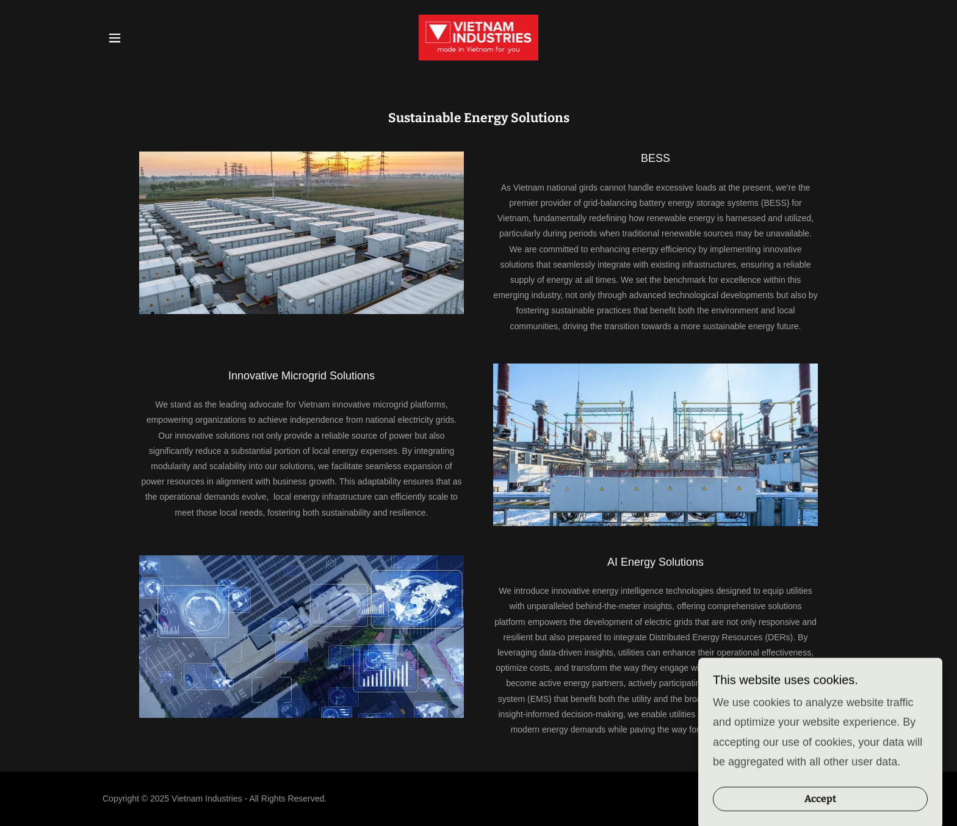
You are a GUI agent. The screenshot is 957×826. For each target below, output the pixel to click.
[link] (479, 37)
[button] (115, 38)
